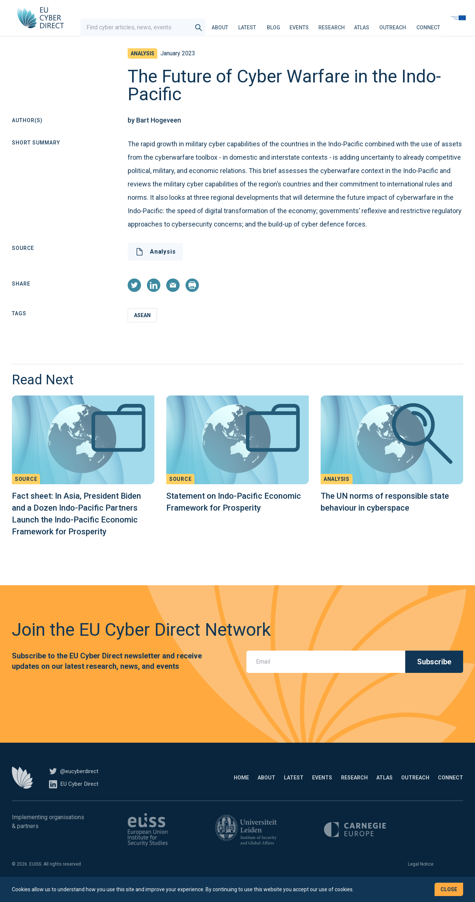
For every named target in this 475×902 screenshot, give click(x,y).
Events (314, 24)
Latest (263, 24)
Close (448, 889)
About (235, 24)
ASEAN (142, 326)
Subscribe (434, 672)
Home (176, 789)
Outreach (408, 24)
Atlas (377, 24)
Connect (444, 24)
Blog (289, 24)
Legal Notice (420, 875)
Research (347, 24)
